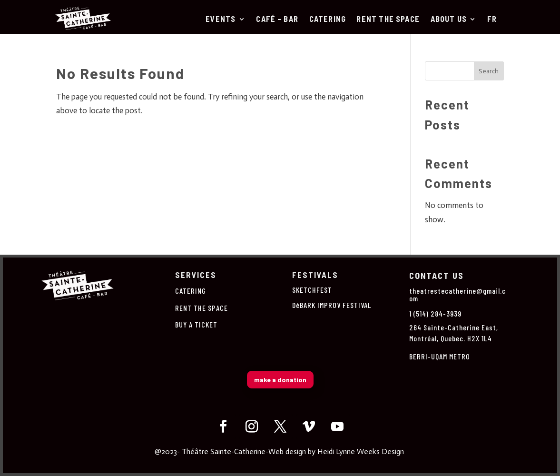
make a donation (280, 380)
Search (489, 71)
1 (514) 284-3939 (435, 313)
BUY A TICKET (196, 324)
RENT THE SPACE (388, 19)
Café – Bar (277, 19)
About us (449, 19)
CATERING (327, 19)
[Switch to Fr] (492, 21)
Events (221, 19)
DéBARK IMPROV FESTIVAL (332, 304)
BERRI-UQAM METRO (439, 356)
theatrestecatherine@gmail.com (457, 294)
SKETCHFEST (312, 289)
